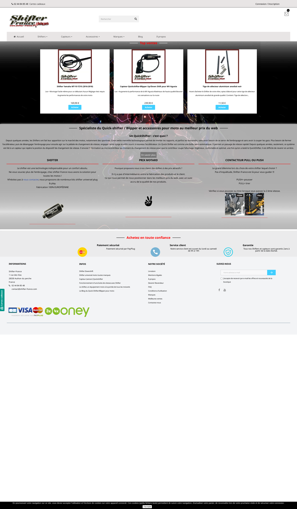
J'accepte (147, 507)
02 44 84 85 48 (21, 3)
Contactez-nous (154, 303)
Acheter (75, 107)
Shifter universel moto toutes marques (94, 275)
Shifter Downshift (86, 271)
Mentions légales (155, 275)
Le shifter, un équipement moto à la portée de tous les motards (104, 287)
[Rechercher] (116, 19)
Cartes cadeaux (37, 3)
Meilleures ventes (155, 299)
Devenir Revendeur (156, 283)
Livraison (151, 271)
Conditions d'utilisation (157, 291)
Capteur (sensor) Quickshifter (91, 279)
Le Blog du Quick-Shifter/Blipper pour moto (96, 291)
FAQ (150, 287)
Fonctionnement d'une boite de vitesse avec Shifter (100, 283)
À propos (151, 279)
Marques (151, 295)
